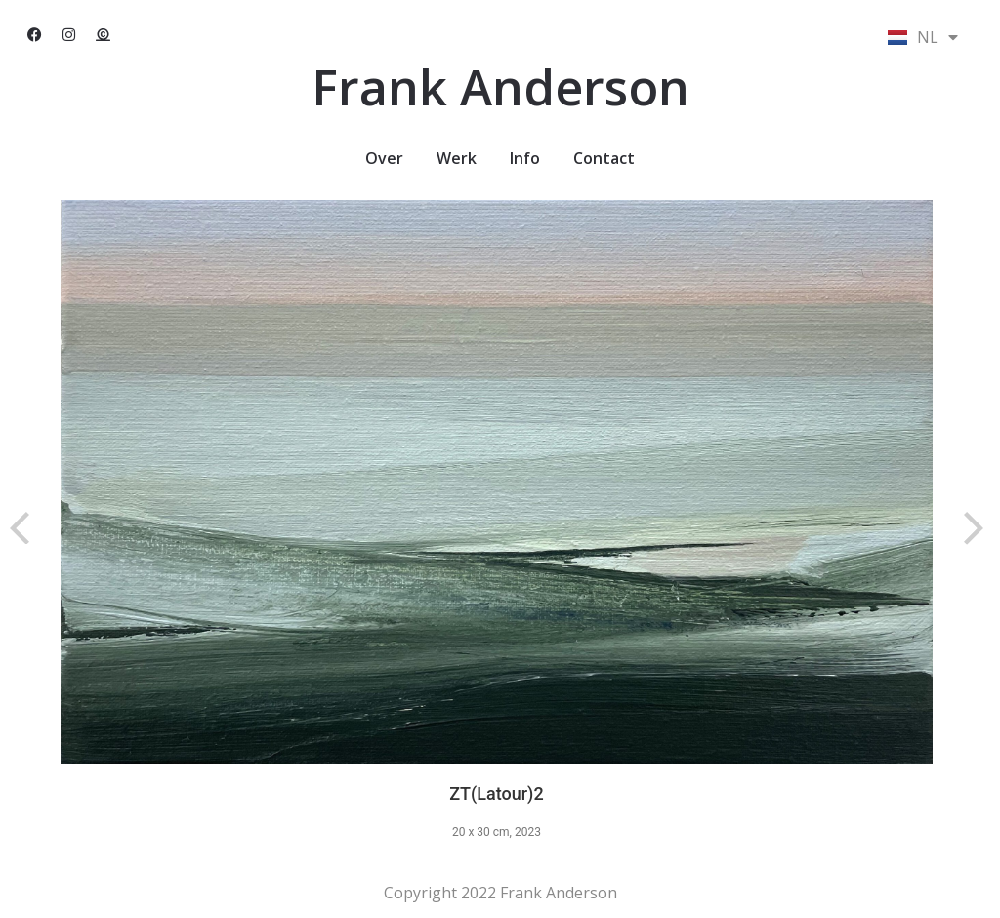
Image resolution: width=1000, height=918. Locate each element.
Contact (604, 158)
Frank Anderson (500, 87)
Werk (457, 158)
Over (384, 158)
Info (525, 158)
